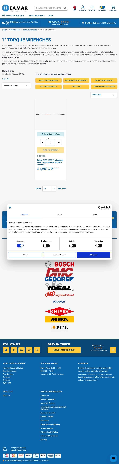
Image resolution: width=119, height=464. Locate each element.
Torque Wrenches (30, 30)
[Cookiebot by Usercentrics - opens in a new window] (100, 208)
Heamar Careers (47, 423)
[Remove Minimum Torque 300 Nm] (3, 74)
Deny (25, 255)
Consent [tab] (24, 215)
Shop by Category (15, 15)
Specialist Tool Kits (48, 408)
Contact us (45, 390)
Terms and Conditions (49, 431)
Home (4, 30)
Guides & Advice (47, 412)
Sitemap (44, 435)
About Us (6, 390)
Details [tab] (59, 215)
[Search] (65, 8)
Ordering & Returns (48, 394)
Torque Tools (15, 30)
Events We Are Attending (50, 419)
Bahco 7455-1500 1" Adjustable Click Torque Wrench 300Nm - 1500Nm (48, 157)
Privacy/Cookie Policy (49, 427)
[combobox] (51, 8)
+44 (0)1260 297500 (18, 443)
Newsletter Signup (64, 345)
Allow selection (59, 255)
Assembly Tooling (48, 398)
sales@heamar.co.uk (18, 445)
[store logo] (15, 8)
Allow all (93, 255)
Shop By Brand (36, 15)
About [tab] (94, 215)
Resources (45, 416)
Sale (51, 15)
